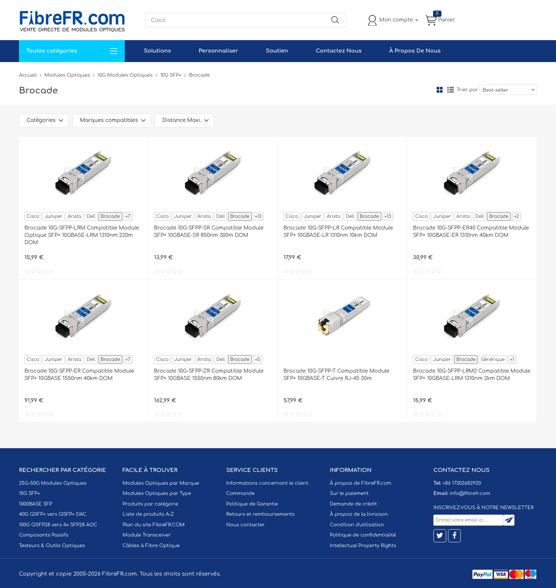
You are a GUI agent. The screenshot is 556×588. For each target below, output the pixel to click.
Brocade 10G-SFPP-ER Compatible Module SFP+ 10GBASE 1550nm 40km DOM (79, 374)
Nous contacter (245, 524)
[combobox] (508, 90)
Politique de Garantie (252, 504)
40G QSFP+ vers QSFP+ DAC (52, 514)
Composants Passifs (43, 535)
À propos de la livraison (359, 514)
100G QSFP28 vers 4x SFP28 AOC (58, 524)
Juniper (53, 216)
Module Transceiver (147, 535)
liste (450, 90)
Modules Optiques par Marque (161, 483)
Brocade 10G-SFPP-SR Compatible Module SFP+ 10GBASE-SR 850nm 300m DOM (208, 231)
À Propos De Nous (415, 51)
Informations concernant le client (267, 483)
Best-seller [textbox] (495, 90)
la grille (439, 90)
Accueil (28, 75)
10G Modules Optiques (124, 75)
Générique (493, 359)
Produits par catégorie (150, 504)
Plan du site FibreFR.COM (154, 524)
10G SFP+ (170, 75)
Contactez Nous (338, 51)
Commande (240, 493)
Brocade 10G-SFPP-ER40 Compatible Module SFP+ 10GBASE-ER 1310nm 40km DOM (471, 231)
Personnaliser (218, 51)
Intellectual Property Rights (363, 545)
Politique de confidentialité (363, 535)
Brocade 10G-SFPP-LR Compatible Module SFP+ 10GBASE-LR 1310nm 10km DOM (338, 231)
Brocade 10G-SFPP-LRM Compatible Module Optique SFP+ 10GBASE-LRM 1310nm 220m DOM (81, 235)
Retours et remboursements (260, 514)
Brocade (110, 216)
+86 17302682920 (462, 483)
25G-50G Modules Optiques (52, 483)
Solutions (157, 51)
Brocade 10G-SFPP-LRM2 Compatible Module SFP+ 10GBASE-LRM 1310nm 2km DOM (471, 374)
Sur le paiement (349, 493)
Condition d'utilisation (357, 524)
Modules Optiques (67, 75)
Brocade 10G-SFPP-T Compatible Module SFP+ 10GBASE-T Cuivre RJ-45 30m (336, 374)
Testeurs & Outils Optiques (52, 545)
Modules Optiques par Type (157, 493)
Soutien (277, 51)
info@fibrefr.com (469, 493)
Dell (91, 216)
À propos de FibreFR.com (360, 483)
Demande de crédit (353, 504)
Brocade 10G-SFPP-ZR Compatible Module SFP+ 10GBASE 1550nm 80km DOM (208, 374)
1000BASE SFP (35, 504)
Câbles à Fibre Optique (151, 545)
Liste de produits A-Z (148, 514)
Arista (74, 216)
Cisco (33, 216)
